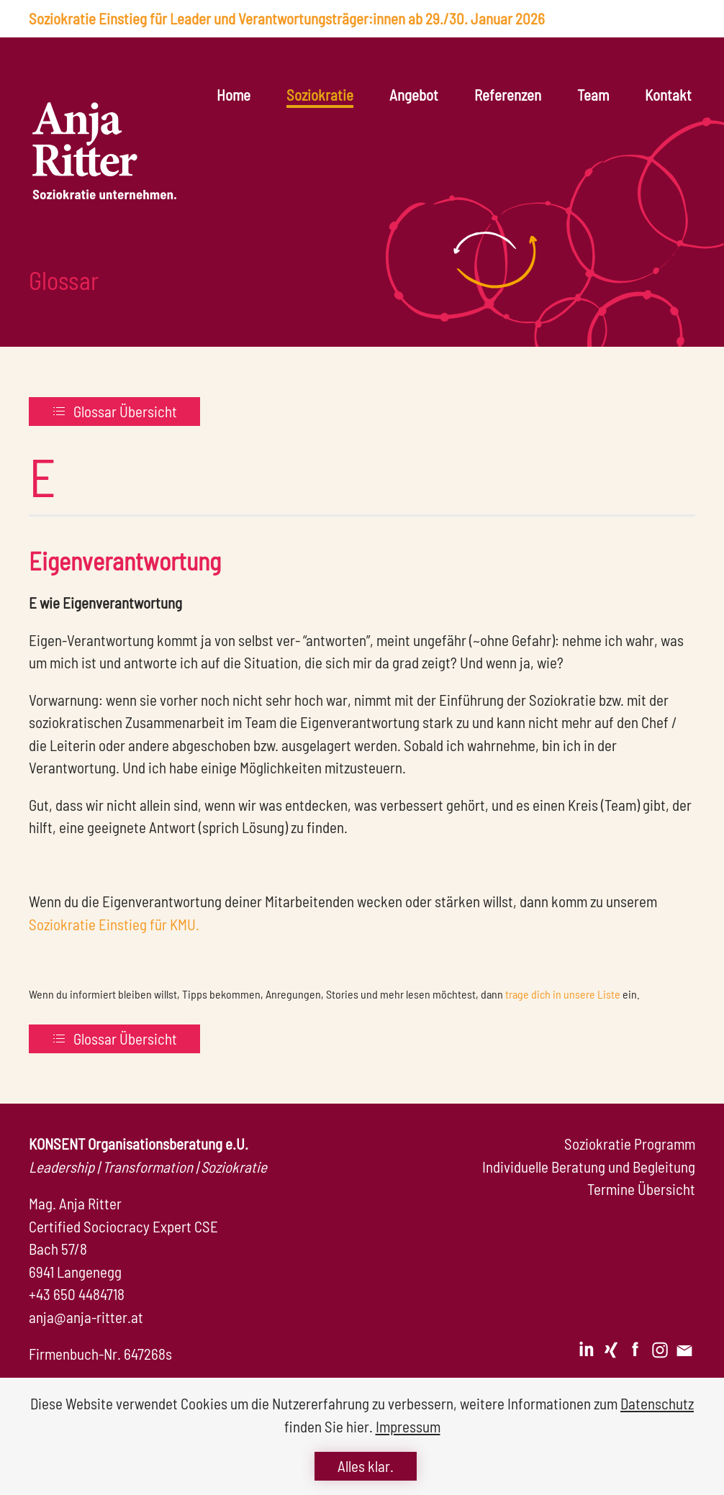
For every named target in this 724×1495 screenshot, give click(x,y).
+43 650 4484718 (77, 1294)
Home (233, 95)
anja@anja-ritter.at (86, 1317)
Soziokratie (319, 95)
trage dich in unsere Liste (562, 994)
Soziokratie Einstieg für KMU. (114, 924)
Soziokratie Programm (629, 1144)
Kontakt (668, 95)
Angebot (413, 95)
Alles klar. (366, 1466)
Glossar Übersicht (114, 411)
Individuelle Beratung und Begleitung (588, 1167)
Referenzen (507, 95)
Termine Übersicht (641, 1189)
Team (593, 95)
